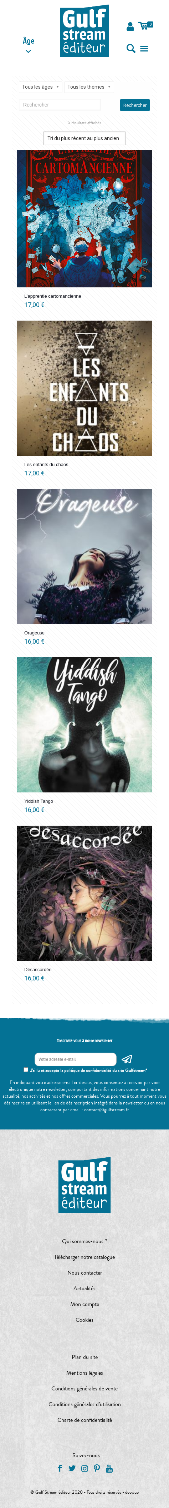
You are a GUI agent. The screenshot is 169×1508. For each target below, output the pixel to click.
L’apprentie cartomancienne (52, 296)
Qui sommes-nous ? (84, 1241)
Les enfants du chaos (46, 464)
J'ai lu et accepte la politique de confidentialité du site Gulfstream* (88, 1070)
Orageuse (34, 633)
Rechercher (135, 105)
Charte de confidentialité (84, 1420)
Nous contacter (84, 1273)
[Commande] (84, 138)
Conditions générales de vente (84, 1389)
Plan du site (85, 1357)
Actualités (84, 1288)
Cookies (84, 1320)
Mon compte (84, 1304)
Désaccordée (38, 969)
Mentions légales (84, 1373)
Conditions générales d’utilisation (84, 1404)
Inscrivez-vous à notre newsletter (84, 1040)
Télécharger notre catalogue (84, 1257)
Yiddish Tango (38, 801)
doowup (132, 1492)
